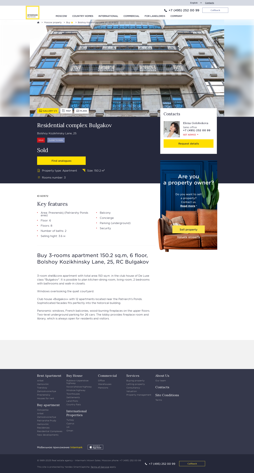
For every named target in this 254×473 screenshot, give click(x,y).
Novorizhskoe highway (79, 386)
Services (132, 376)
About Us (162, 376)
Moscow (61, 16)
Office (101, 380)
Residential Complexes (49, 431)
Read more (187, 205)
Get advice (189, 134)
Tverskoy (42, 387)
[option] (127, 68)
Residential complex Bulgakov (74, 125)
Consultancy (133, 387)
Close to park (56, 140)
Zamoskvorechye (46, 391)
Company (176, 16)
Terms (158, 400)
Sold (41, 140)
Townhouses (73, 393)
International (108, 16)
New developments (47, 434)
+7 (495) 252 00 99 (184, 10)
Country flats (73, 404)
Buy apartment (48, 405)
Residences (43, 427)
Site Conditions (167, 395)
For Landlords (155, 16)
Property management (138, 394)
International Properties (76, 413)
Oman (69, 430)
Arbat (40, 380)
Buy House (74, 376)
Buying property (135, 380)
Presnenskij (56, 212)
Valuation (131, 391)
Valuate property (188, 236)
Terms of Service (100, 467)
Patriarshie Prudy (46, 420)
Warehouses (104, 384)
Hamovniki (43, 384)
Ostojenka (42, 410)
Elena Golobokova (195, 123)
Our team (160, 380)
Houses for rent (45, 398)
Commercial (131, 16)
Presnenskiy (43, 394)
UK (68, 427)
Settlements (73, 397)
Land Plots (72, 401)
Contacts (209, 3)
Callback (192, 463)
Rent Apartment (49, 376)
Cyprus (70, 423)
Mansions (103, 387)
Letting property (135, 384)
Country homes (82, 16)
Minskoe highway (75, 390)
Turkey (70, 420)
